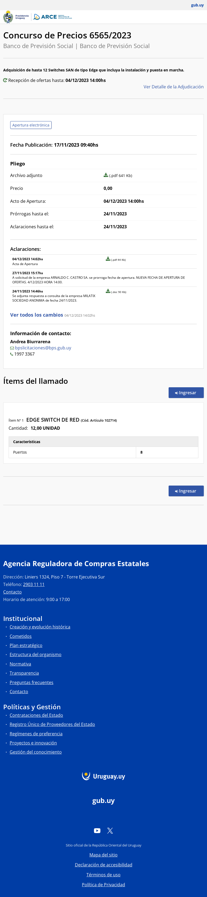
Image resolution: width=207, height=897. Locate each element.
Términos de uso (103, 875)
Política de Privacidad (103, 885)
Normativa (20, 664)
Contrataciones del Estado (36, 715)
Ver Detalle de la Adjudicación (174, 87)
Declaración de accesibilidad (103, 865)
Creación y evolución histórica (40, 627)
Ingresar (189, 392)
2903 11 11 (34, 584)
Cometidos (21, 636)
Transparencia (24, 673)
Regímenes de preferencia (36, 734)
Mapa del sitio (103, 855)
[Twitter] (110, 830)
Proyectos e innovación (33, 743)
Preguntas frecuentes (31, 682)
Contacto (12, 592)
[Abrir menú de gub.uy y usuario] (194, 5)
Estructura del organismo (35, 654)
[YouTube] (97, 830)
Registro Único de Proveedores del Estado (52, 724)
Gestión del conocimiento (36, 752)
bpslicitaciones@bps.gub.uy (43, 348)
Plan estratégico (26, 645)
